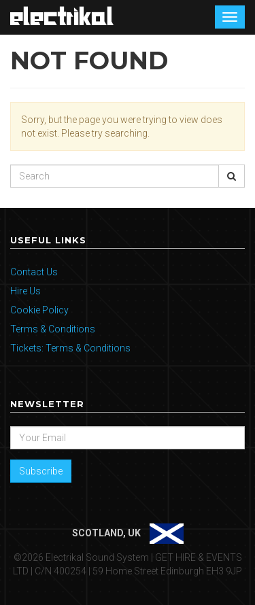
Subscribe (41, 471)
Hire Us (25, 291)
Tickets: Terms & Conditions (70, 348)
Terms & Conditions (52, 329)
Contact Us (34, 271)
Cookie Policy (39, 310)
